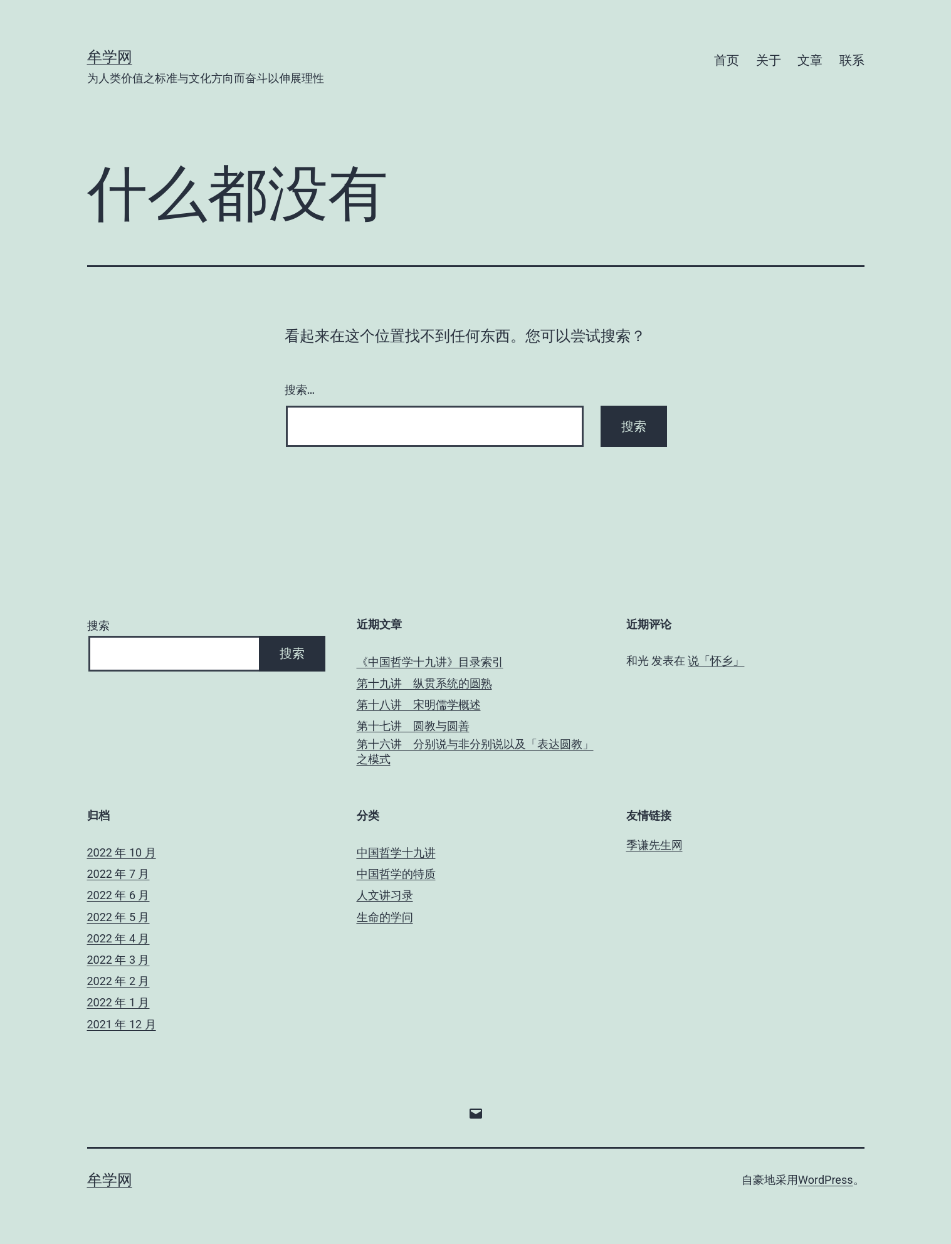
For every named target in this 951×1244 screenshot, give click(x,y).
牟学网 (109, 57)
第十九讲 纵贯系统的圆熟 (424, 683)
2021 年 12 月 (121, 1024)
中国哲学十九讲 (396, 852)
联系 (851, 60)
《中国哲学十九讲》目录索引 (430, 661)
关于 (768, 60)
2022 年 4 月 (118, 938)
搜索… (300, 389)
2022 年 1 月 (118, 1002)
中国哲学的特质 (396, 873)
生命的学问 (385, 917)
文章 (809, 60)
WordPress (825, 1179)
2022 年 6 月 (118, 895)
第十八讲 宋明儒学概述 (419, 704)
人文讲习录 (385, 895)
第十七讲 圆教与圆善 (413, 725)
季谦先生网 (654, 844)
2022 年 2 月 (118, 981)
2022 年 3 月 (118, 959)
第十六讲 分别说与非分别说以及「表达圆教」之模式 (475, 751)
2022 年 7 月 (118, 873)
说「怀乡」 (716, 660)
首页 (726, 60)
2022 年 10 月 (121, 852)
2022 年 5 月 (118, 917)
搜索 (98, 625)
